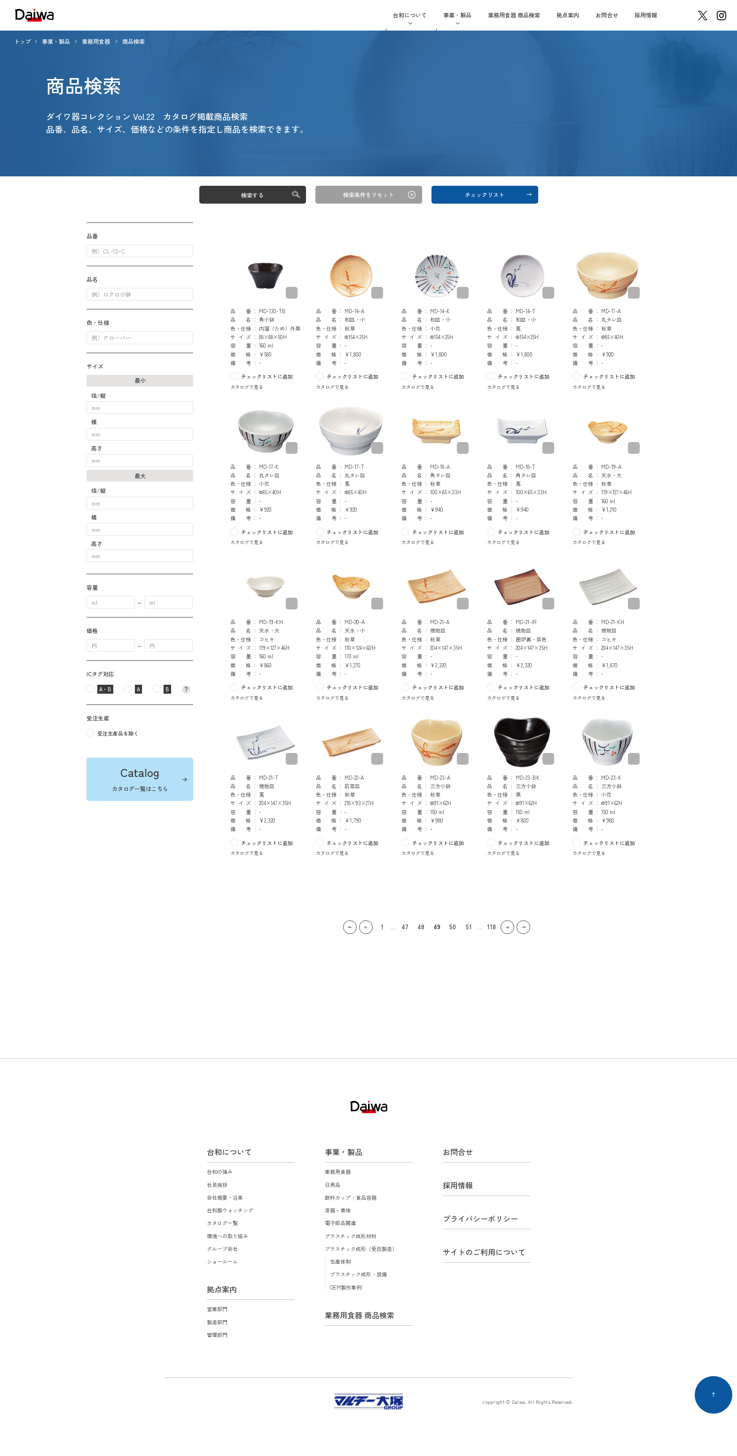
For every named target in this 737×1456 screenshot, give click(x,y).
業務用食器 (96, 41)
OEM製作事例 (345, 1287)
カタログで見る (246, 386)
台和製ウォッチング (230, 1210)
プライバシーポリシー (480, 1218)
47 (404, 926)
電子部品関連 (340, 1223)
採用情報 (646, 15)
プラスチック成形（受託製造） (361, 1248)
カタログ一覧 (222, 1223)
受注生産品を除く (118, 733)
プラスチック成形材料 (350, 1236)
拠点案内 (568, 15)
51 (469, 926)
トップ (22, 41)
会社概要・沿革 (225, 1197)
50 (452, 926)
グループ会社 (222, 1248)
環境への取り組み (227, 1236)
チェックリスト (484, 194)
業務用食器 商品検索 (514, 15)
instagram (721, 15)
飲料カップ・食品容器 (350, 1197)
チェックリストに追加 (267, 376)
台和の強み (220, 1171)
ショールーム (222, 1261)
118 (491, 926)
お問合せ (607, 15)
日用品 (332, 1184)
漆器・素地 (338, 1210)
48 (420, 926)
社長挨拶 (217, 1184)
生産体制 (340, 1261)
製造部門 (217, 1322)
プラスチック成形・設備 (358, 1274)
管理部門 (217, 1334)
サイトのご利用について (484, 1252)
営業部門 (217, 1309)
